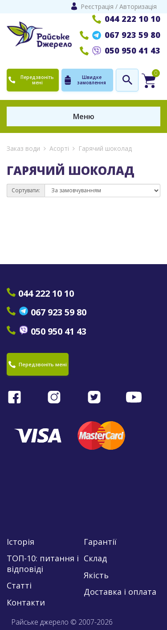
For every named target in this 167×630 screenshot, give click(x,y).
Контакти (26, 602)
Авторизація (138, 6)
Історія (20, 542)
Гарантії (100, 542)
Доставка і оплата (120, 592)
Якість (96, 575)
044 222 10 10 (126, 18)
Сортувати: (26, 190)
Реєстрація (97, 6)
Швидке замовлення (84, 80)
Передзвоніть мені (31, 80)
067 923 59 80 (120, 34)
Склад (95, 558)
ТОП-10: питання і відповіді (43, 563)
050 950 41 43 (120, 50)
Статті (19, 585)
